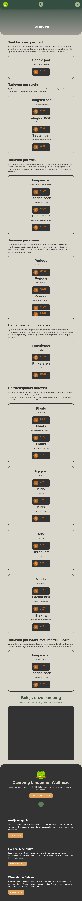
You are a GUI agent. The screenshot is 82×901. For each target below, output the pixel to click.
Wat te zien (14, 835)
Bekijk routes (15, 892)
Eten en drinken (16, 864)
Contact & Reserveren (39, 796)
